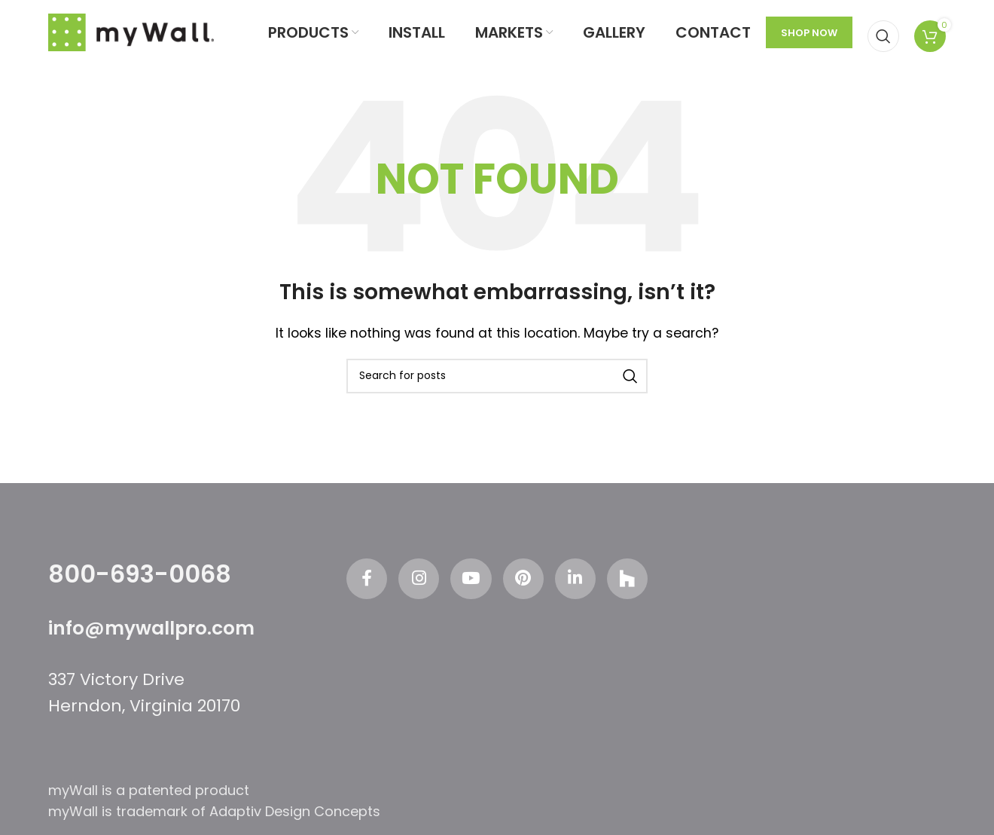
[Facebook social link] (356, 594)
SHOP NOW (809, 39)
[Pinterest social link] (525, 594)
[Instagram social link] (412, 594)
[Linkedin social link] (582, 594)
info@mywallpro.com (157, 641)
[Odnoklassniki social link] (638, 594)
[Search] (883, 40)
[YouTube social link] (469, 594)
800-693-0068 (139, 587)
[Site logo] (131, 38)
